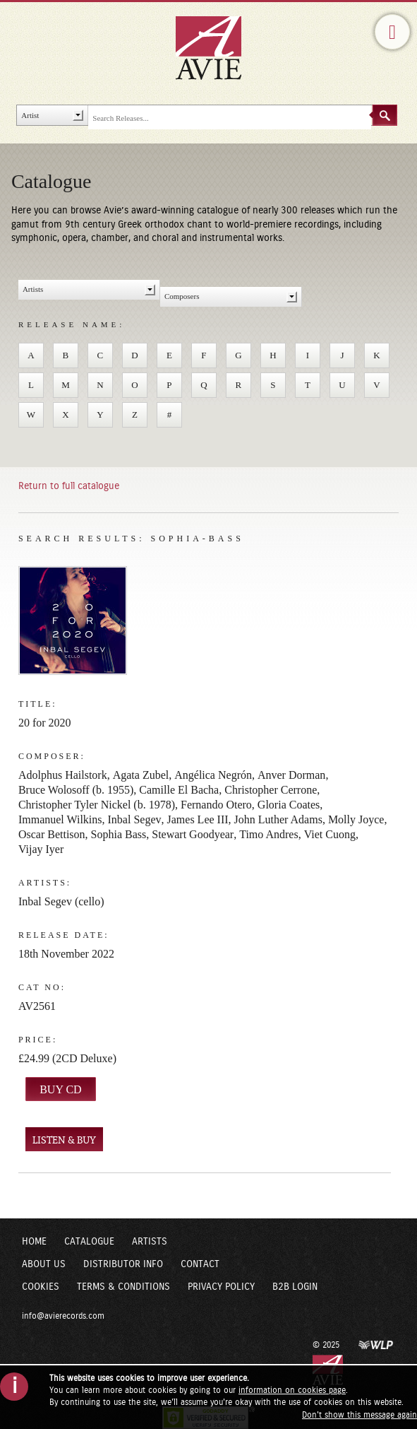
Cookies (40, 1287)
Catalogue (89, 1242)
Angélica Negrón (213, 775)
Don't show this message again (359, 1415)
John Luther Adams (278, 819)
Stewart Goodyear (193, 834)
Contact (200, 1264)
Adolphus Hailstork (62, 775)
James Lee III (198, 819)
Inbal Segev (135, 819)
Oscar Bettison (51, 834)
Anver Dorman (291, 775)
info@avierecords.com (63, 1316)
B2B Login (295, 1287)
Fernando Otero (216, 805)
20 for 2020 (44, 723)
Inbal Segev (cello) (61, 901)
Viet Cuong (330, 834)
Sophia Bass (119, 834)
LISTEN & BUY (64, 1140)
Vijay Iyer (41, 849)
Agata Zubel (141, 775)
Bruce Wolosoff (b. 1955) (75, 790)
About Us (44, 1264)
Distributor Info (123, 1264)
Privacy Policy (221, 1287)
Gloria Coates (289, 805)
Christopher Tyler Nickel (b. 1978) (96, 805)
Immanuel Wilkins (60, 819)
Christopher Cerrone (270, 790)
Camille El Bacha (179, 790)
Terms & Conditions (123, 1287)
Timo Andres (268, 834)
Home (34, 1242)
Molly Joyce (356, 819)
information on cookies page (292, 1390)
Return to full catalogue (68, 486)
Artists (149, 1242)
